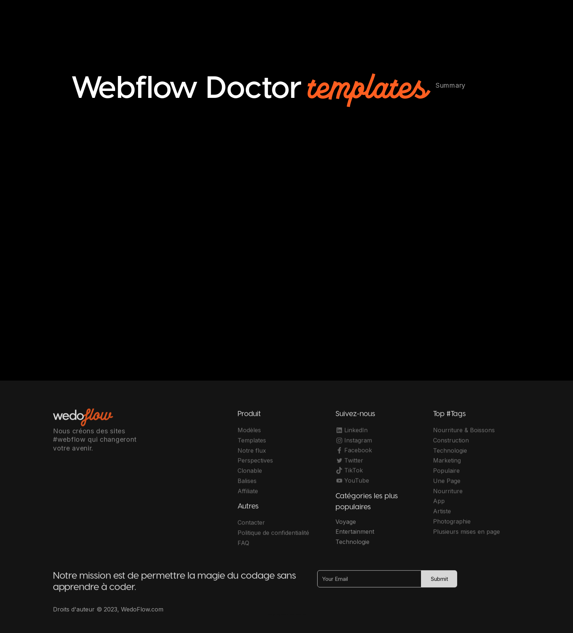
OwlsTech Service (293, 614)
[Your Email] (369, 582)
